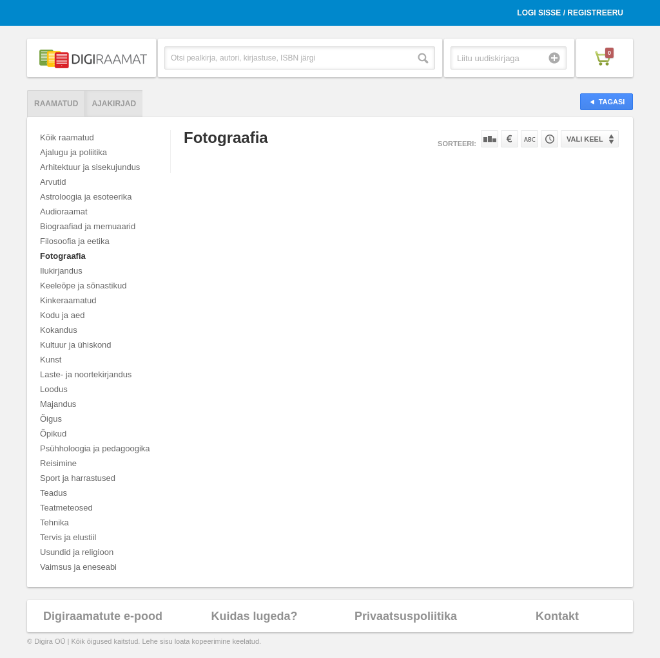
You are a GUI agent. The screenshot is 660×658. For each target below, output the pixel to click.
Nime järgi (529, 138)
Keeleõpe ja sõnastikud (83, 285)
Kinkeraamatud (68, 300)
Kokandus (58, 330)
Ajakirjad (114, 103)
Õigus (51, 419)
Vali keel (585, 139)
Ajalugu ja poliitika (73, 152)
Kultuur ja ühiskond (76, 345)
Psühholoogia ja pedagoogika (95, 448)
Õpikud (53, 433)
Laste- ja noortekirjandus (85, 374)
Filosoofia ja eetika (75, 241)
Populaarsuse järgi (489, 138)
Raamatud (56, 103)
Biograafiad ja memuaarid (87, 226)
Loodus (54, 389)
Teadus (53, 493)
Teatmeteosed (66, 507)
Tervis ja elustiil (68, 537)
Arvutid (53, 182)
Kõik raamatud (67, 137)
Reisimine (58, 463)
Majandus (58, 404)
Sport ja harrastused (77, 478)
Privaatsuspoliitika (405, 616)
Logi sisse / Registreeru (570, 12)
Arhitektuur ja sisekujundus (90, 167)
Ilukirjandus (61, 271)
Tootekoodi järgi (549, 138)
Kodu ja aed (62, 315)
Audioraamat (64, 211)
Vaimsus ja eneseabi (78, 567)
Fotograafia (63, 256)
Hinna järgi (509, 138)
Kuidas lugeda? (254, 616)
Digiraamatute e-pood (102, 616)
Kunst (50, 359)
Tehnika (54, 522)
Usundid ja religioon (76, 552)
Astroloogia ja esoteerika (85, 197)
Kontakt (557, 616)
